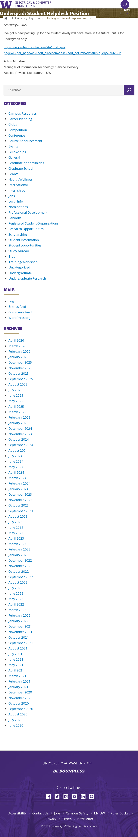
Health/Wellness (20, 179)
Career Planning (20, 119)
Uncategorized (19, 267)
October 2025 (18, 373)
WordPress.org (19, 317)
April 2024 (16, 472)
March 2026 (17, 346)
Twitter (58, 796)
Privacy (51, 819)
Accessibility (17, 813)
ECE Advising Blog (22, 18)
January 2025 (18, 423)
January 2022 (18, 621)
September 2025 (20, 379)
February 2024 (19, 483)
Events (13, 146)
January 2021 (18, 687)
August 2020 (17, 714)
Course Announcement (25, 141)
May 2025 (15, 401)
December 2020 (20, 692)
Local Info (15, 201)
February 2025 (19, 417)
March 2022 (17, 610)
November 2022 (20, 566)
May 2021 (15, 665)
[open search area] (125, 4)
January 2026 (18, 357)
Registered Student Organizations (33, 223)
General (14, 157)
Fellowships (17, 152)
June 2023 (15, 527)
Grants (13, 174)
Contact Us (40, 813)
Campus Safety (77, 813)
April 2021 (16, 670)
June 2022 (15, 593)
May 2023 (15, 533)
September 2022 (20, 577)
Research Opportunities (26, 229)
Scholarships (17, 234)
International (18, 185)
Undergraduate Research (27, 278)
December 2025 (20, 362)
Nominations (18, 207)
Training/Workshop (23, 262)
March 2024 (17, 478)
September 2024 (20, 445)
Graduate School (20, 168)
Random (14, 218)
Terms (67, 819)
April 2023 (16, 538)
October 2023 (18, 505)
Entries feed (17, 306)
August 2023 (17, 516)
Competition (17, 130)
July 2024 (15, 456)
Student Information (23, 240)
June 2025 (15, 395)
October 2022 (18, 571)
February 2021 (19, 681)
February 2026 (19, 351)
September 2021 (20, 643)
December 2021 (20, 626)
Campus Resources (22, 113)
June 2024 (15, 461)
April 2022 (16, 604)
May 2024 (15, 467)
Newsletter (85, 819)
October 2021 (18, 637)
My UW (99, 813)
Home (5, 18)
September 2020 (20, 709)
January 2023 (18, 555)
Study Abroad (18, 251)
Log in (12, 301)
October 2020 (18, 703)
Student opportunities (24, 245)
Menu (127, 10)
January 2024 (18, 489)
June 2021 (15, 659)
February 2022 (19, 615)
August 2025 (17, 384)
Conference (16, 135)
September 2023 (20, 511)
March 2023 (17, 544)
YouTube (76, 796)
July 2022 (15, 588)
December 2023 (20, 494)
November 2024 (20, 434)
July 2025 (15, 390)
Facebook (50, 796)
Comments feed (20, 312)
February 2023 (19, 549)
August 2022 (17, 582)
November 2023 (20, 500)
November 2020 (20, 698)
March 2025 (17, 412)
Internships (16, 190)
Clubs (12, 124)
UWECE (36, 4)
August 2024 (17, 450)
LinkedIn (84, 796)
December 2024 (20, 428)
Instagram (67, 796)
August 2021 (17, 648)
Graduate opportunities (26, 163)
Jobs (40, 18)
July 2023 (15, 522)
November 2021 (20, 632)
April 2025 (16, 406)
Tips (11, 256)
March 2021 (17, 676)
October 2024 (18, 439)
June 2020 (15, 725)
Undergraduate (20, 273)
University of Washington (7, 4)
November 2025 (20, 368)
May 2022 (15, 599)
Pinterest (93, 796)
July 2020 (15, 720)
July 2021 (15, 654)
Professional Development (27, 212)
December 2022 (20, 560)
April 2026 (16, 340)
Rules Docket (120, 813)
